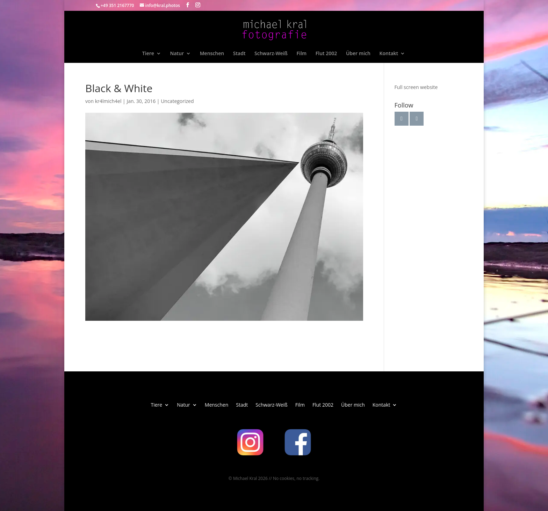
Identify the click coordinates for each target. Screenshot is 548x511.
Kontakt (389, 54)
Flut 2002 (326, 54)
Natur (177, 54)
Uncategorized (177, 101)
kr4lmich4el (108, 101)
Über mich (358, 54)
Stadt (239, 54)
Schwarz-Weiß (271, 54)
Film (302, 54)
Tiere (148, 54)
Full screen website (416, 87)
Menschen (212, 54)
